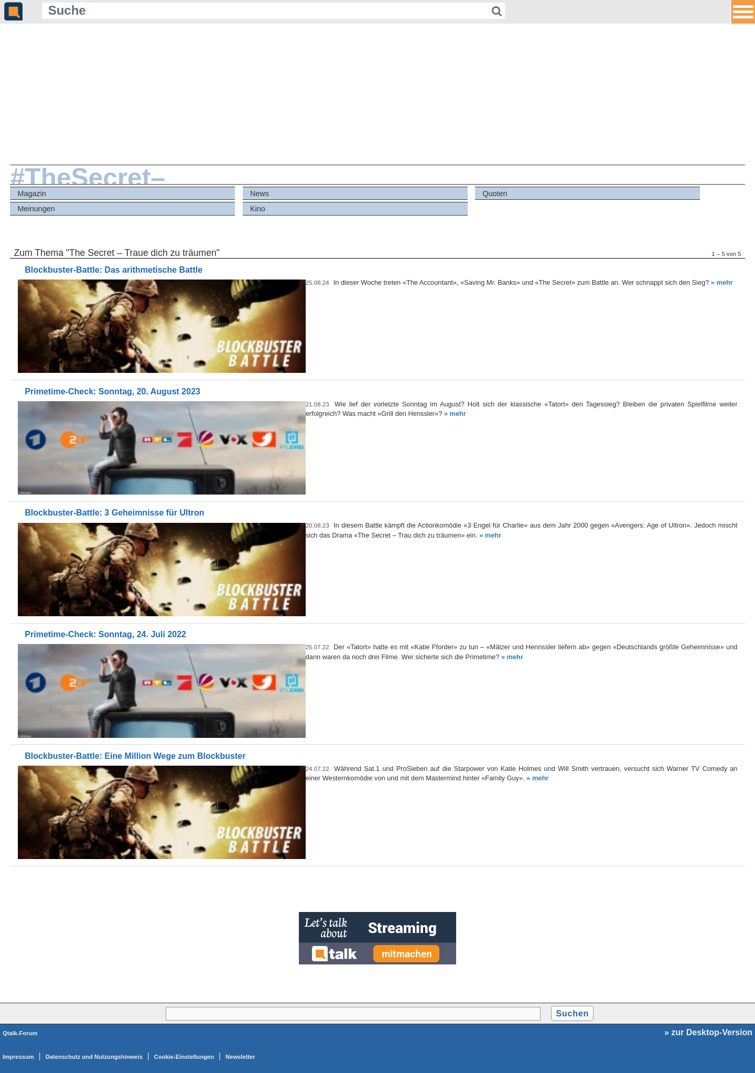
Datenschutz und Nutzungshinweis (94, 1057)
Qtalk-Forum (20, 1033)
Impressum (18, 1057)
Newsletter (240, 1057)
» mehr (722, 282)
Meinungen (36, 209)
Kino (257, 209)
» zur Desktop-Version (708, 1032)
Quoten (494, 193)
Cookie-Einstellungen (184, 1057)
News (259, 193)
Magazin (32, 193)
